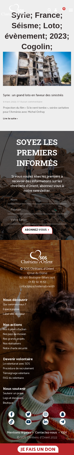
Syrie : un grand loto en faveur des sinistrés (33, 95)
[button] (70, 10)
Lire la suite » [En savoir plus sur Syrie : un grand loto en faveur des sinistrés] (10, 118)
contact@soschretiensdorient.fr (37, 286)
